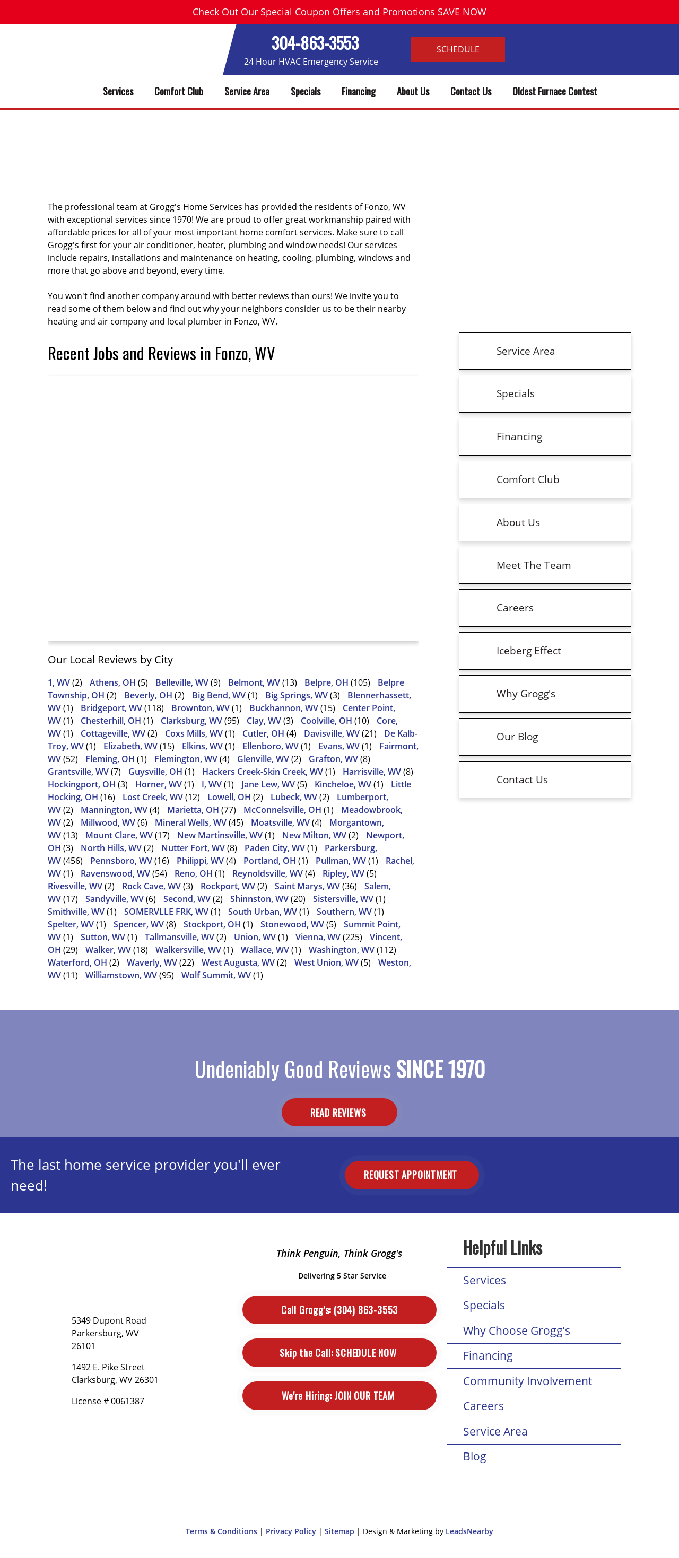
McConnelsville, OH (282, 810)
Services (118, 91)
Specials (305, 91)
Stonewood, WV (292, 924)
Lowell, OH (229, 797)
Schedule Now (339, 1353)
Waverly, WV (152, 962)
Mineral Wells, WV (191, 822)
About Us (413, 91)
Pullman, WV (341, 860)
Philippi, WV (200, 860)
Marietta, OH (193, 810)
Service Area (246, 91)
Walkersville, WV (188, 950)
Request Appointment (412, 1174)
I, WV (212, 784)
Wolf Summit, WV (216, 975)
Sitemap (339, 1531)
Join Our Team (339, 1396)
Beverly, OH (148, 695)
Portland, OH (269, 860)
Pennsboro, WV (121, 860)
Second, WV (187, 899)
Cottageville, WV (113, 733)
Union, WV (255, 937)
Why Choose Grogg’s (516, 1330)
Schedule (458, 49)
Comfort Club (178, 91)
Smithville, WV (76, 911)
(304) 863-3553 (339, 1310)
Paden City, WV (275, 848)
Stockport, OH (212, 924)
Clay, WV (264, 721)
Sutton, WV (103, 937)
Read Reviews (339, 1112)
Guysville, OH (155, 771)
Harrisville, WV (372, 771)
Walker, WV (108, 950)
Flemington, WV (185, 759)
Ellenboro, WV (270, 746)
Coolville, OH (326, 721)
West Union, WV (326, 962)
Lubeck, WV (294, 797)
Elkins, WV (202, 746)
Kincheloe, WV (343, 784)
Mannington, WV (114, 810)
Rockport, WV (228, 886)
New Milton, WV (314, 835)
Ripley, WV (343, 873)
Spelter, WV (71, 924)
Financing (359, 91)
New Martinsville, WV (220, 835)
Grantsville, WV (78, 771)
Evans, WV (339, 746)
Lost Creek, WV (153, 797)
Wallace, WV (265, 950)
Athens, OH (113, 682)
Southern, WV (344, 911)
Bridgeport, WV (111, 708)
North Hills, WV (111, 848)
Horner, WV (158, 784)
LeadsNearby (469, 1531)
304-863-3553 (315, 43)
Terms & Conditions (221, 1531)
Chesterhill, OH (111, 721)
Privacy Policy (291, 1531)
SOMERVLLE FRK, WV (166, 911)
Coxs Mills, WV (194, 733)
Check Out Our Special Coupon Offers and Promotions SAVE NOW (339, 11)
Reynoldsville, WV (267, 873)
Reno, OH (194, 873)
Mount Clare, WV (119, 835)
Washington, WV (342, 950)
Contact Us (470, 91)
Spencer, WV (139, 924)
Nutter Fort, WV (193, 848)
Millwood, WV (108, 822)
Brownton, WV (200, 708)
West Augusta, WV (238, 962)
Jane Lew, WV (268, 784)
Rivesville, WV (75, 886)
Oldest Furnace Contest (554, 91)
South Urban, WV (262, 911)
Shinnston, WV (259, 899)
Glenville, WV (263, 759)
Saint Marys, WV (307, 886)
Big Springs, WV (296, 695)
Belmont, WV (254, 682)
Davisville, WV (332, 733)
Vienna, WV (318, 937)
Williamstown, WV (121, 975)
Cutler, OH (263, 733)
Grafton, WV (333, 759)
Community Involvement (527, 1380)
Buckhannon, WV (283, 708)
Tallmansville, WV (179, 937)
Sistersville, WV (343, 899)
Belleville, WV (181, 682)
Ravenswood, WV (115, 873)
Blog (474, 1456)
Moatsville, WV (280, 822)
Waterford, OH (77, 962)
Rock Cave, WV (151, 886)
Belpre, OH (326, 682)
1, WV (59, 682)
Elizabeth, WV (130, 746)
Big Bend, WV (219, 695)
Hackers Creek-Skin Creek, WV (262, 771)
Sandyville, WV (114, 899)
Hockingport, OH (82, 784)
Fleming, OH (110, 759)
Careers (483, 1405)
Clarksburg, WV (191, 721)
